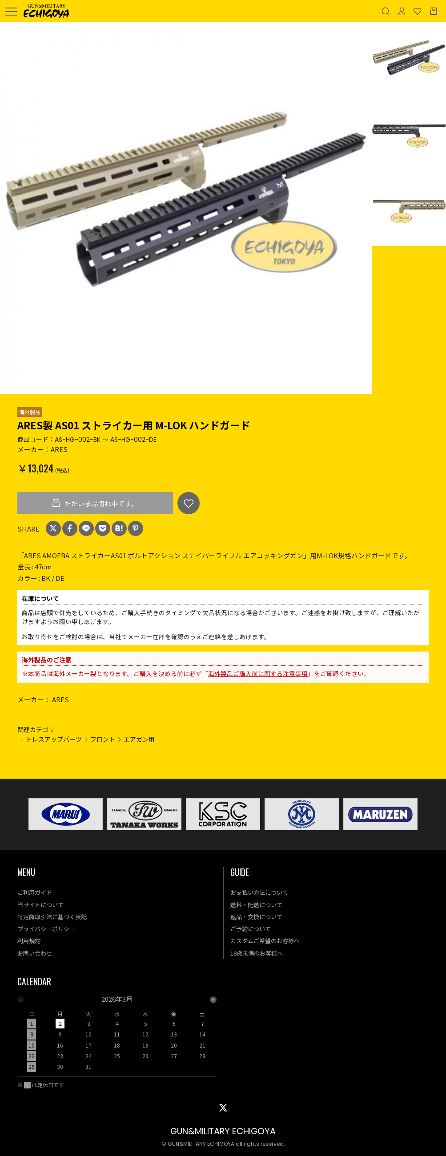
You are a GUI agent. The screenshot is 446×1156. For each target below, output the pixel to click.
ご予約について (250, 928)
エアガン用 (139, 739)
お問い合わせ (34, 953)
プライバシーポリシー (46, 928)
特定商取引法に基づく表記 (52, 916)
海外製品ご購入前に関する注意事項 (258, 673)
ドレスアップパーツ (54, 739)
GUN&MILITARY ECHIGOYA (223, 1131)
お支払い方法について (259, 892)
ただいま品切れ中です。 (100, 503)
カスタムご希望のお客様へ (265, 940)
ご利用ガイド (34, 892)
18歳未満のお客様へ (256, 953)
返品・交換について (256, 916)
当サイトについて (40, 904)
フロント (102, 739)
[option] (186, 208)
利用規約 (28, 940)
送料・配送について (256, 904)
